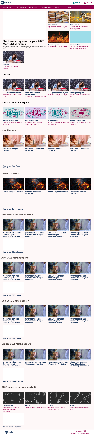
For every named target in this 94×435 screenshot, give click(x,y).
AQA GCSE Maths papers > (15, 257)
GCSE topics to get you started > (19, 386)
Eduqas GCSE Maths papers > (17, 343)
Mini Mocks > (8, 130)
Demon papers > (10, 173)
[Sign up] (88, 2)
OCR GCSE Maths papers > (15, 300)
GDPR (80, 433)
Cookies (86, 433)
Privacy (73, 433)
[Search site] (69, 2)
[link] (5, 2)
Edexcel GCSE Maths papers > (17, 214)
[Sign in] (77, 2)
